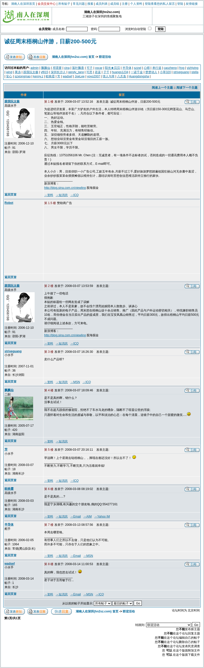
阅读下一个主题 (186, 87)
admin (34, 68)
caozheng (170, 68)
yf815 (44, 72)
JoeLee (80, 76)
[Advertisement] (82, 240)
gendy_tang (76, 72)
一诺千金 (137, 72)
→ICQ (74, 195)
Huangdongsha (138, 76)
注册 (125, 4)
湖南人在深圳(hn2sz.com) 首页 (73, 57)
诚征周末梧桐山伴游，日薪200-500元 (50, 41)
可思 (89, 72)
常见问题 (79, 4)
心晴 (147, 68)
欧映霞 (50, 76)
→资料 (48, 195)
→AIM (87, 516)
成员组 (114, 4)
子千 (106, 72)
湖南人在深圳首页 (23, 4)
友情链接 (192, 4)
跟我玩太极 (30, 72)
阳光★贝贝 (112, 68)
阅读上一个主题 (162, 87)
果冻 (18, 72)
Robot (9, 203)
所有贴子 (64, 4)
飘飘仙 (45, 68)
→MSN (75, 382)
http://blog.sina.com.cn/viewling (65, 188)
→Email (75, 516)
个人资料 (136, 4)
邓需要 (57, 68)
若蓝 (98, 72)
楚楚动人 (151, 72)
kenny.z (38, 76)
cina (67, 68)
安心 (9, 76)
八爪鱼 (121, 76)
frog (181, 68)
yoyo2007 (93, 76)
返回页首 (11, 194)
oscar (98, 68)
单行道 (156, 68)
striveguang (181, 72)
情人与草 (109, 76)
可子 (90, 68)
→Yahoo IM (102, 516)
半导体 (126, 68)
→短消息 (62, 195)
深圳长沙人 (58, 72)
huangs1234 (120, 72)
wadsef (67, 76)
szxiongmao (23, 76)
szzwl (137, 68)
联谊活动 (105, 57)
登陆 (180, 4)
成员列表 (102, 4)
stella (194, 72)
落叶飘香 (78, 68)
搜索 (90, 4)
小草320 (165, 72)
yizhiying (192, 68)
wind (9, 72)
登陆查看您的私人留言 (160, 4)
